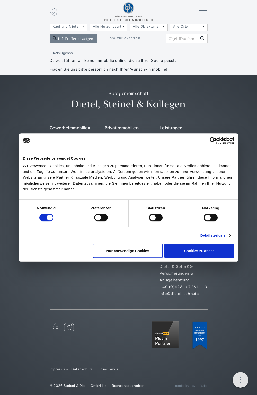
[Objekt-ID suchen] (182, 38)
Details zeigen (212, 235)
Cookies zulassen (199, 251)
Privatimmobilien (122, 127)
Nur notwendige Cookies (127, 251)
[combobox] (68, 26)
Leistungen (171, 127)
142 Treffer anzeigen (73, 38)
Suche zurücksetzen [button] (123, 38)
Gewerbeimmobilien (70, 127)
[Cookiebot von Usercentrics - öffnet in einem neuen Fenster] (213, 140)
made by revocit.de (191, 385)
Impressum (59, 369)
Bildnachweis (108, 369)
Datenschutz (82, 369)
